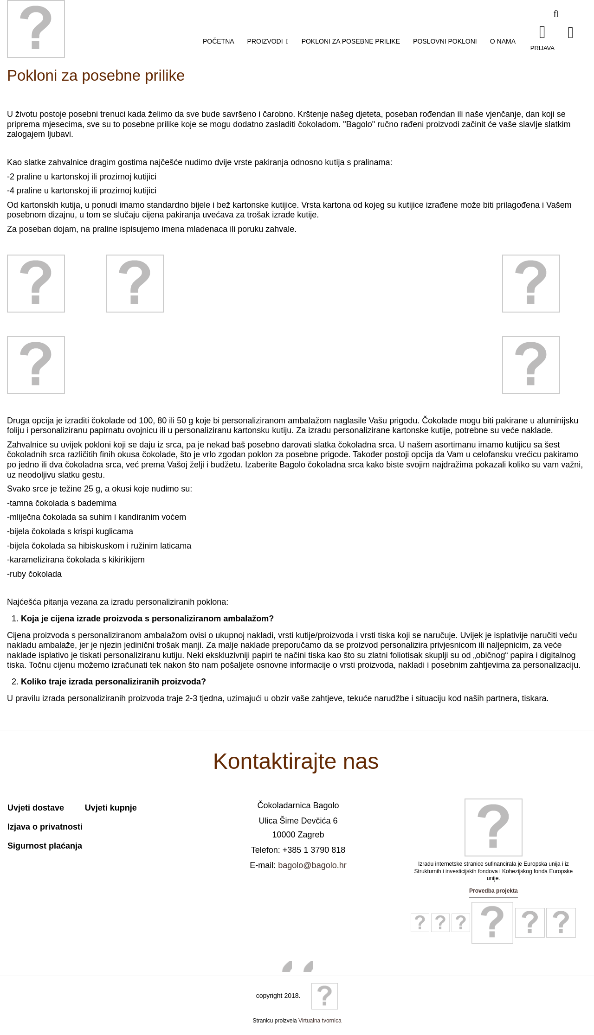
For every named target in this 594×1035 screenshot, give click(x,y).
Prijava (542, 48)
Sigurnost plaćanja (44, 845)
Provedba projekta (493, 891)
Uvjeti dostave (35, 807)
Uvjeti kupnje (111, 807)
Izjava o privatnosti (45, 826)
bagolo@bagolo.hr (312, 865)
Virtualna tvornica (320, 1020)
